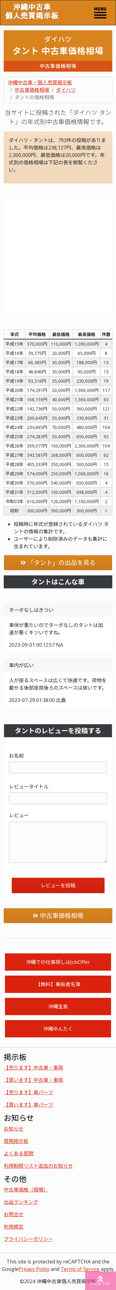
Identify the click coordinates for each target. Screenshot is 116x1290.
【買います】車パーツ (28, 1104)
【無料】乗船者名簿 (58, 984)
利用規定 (14, 1226)
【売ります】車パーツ (28, 1092)
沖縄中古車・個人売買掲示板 (40, 82)
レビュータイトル (29, 786)
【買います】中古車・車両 (33, 1080)
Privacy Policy (34, 1269)
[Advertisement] (58, 256)
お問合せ (14, 1214)
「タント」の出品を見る (62, 562)
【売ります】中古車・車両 (33, 1067)
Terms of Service (80, 1269)
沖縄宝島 (58, 1006)
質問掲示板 (16, 1141)
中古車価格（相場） (26, 1189)
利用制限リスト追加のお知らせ (38, 1165)
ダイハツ (66, 89)
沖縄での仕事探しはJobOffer (58, 962)
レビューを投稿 (58, 885)
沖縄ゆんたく (58, 1028)
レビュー (19, 815)
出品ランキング (21, 1202)
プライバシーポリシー (28, 1239)
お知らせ (14, 1128)
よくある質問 (18, 1153)
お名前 (16, 755)
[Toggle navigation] (100, 12)
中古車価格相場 (32, 89)
